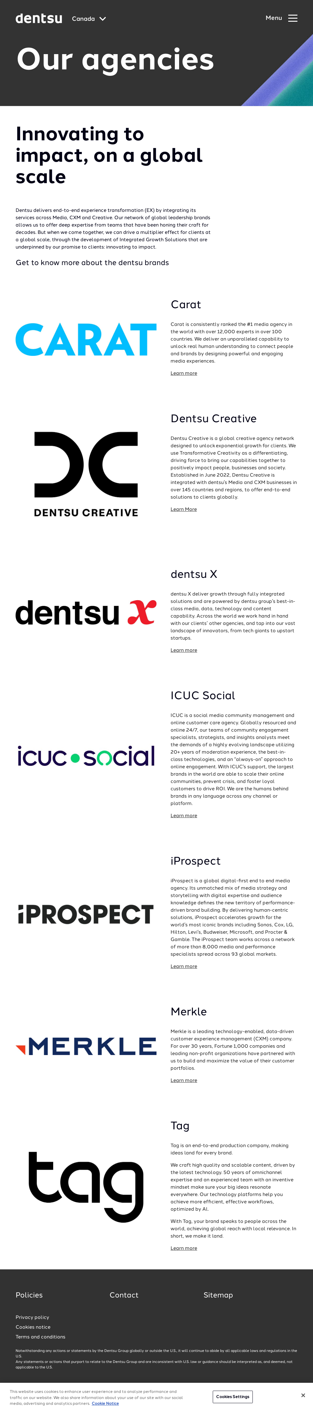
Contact (124, 1295)
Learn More (184, 509)
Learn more (184, 373)
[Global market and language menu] (89, 19)
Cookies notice (33, 1327)
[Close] (303, 1397)
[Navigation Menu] (281, 18)
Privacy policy (32, 1317)
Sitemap (218, 1295)
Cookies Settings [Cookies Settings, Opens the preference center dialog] (232, 1399)
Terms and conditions (40, 1337)
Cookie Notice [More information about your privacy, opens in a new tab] (105, 1406)
